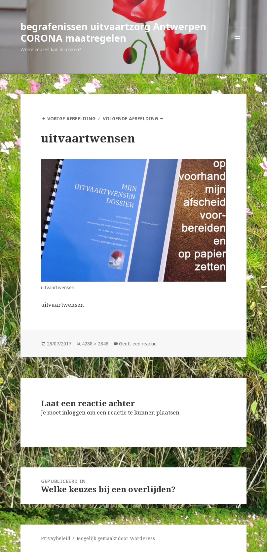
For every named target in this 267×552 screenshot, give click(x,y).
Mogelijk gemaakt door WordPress (116, 538)
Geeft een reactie (138, 343)
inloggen (74, 412)
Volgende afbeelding (130, 118)
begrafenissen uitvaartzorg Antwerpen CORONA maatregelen (113, 32)
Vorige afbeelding (71, 118)
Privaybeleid (55, 538)
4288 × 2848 (95, 343)
